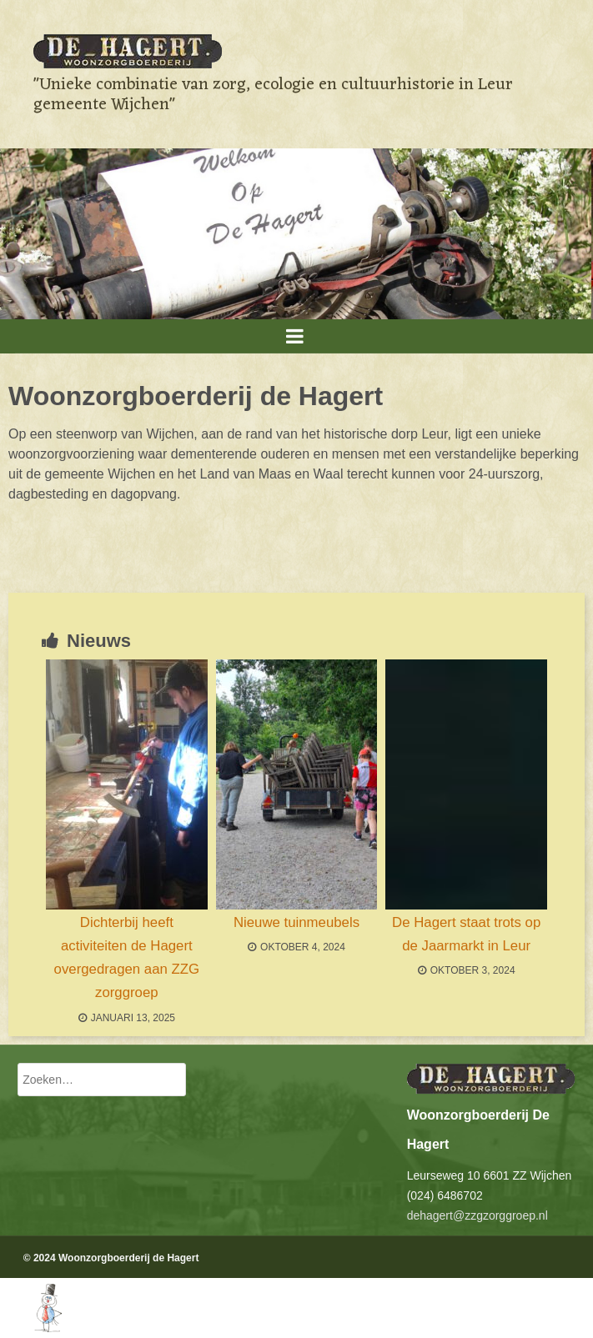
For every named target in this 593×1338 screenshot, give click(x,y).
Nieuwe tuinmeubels (296, 922)
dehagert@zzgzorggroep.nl (477, 1215)
